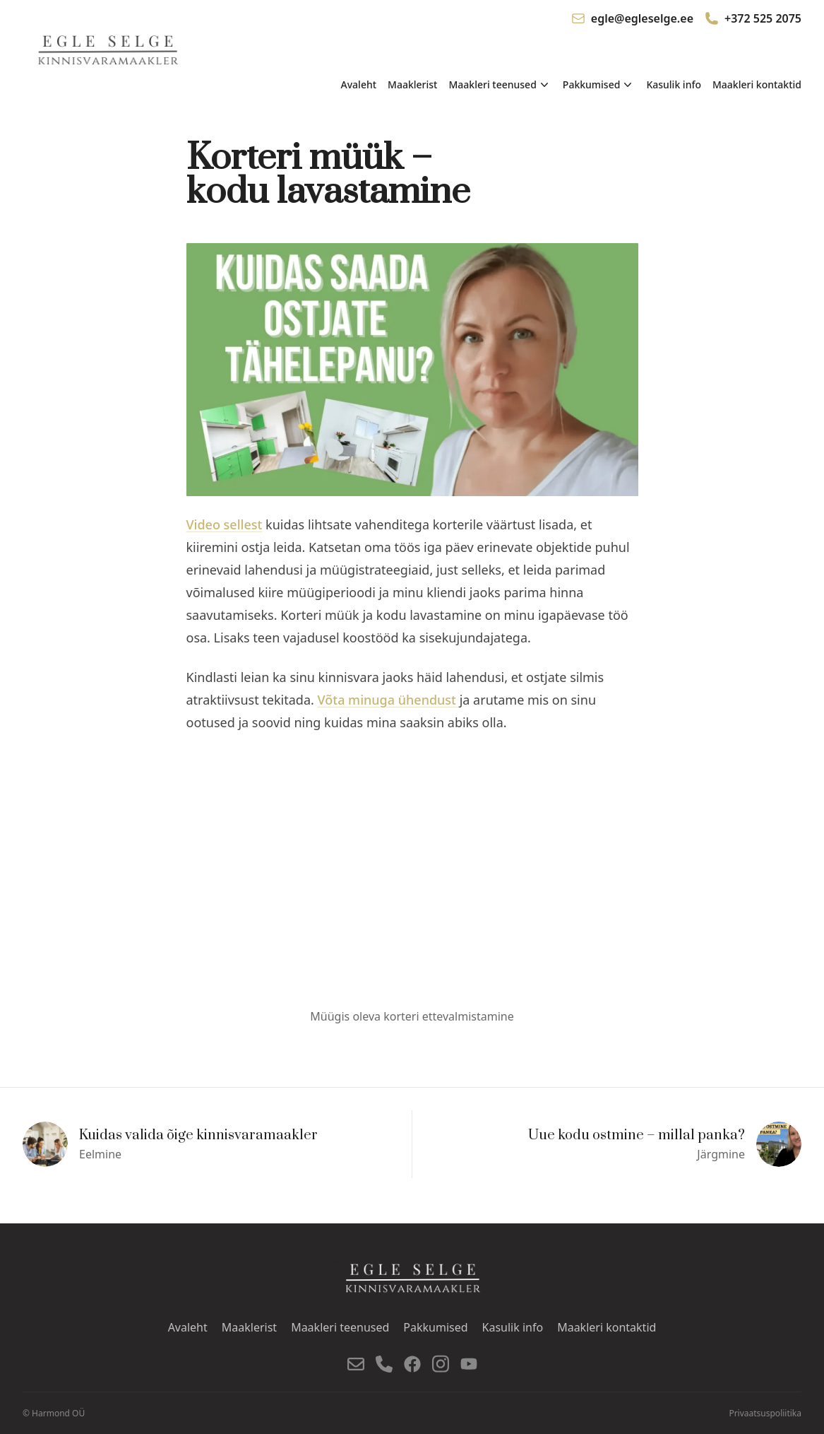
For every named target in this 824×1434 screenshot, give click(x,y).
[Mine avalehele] (110, 51)
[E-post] (356, 1364)
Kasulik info (673, 84)
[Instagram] (440, 1364)
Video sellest (224, 524)
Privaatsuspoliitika (765, 1413)
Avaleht (359, 84)
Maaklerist (412, 84)
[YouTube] (469, 1364)
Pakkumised (435, 1327)
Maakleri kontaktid (756, 84)
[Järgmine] (606, 1144)
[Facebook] (412, 1364)
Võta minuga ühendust (389, 699)
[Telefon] (384, 1364)
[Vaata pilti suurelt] (412, 369)
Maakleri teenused (340, 1327)
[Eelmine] (217, 1144)
